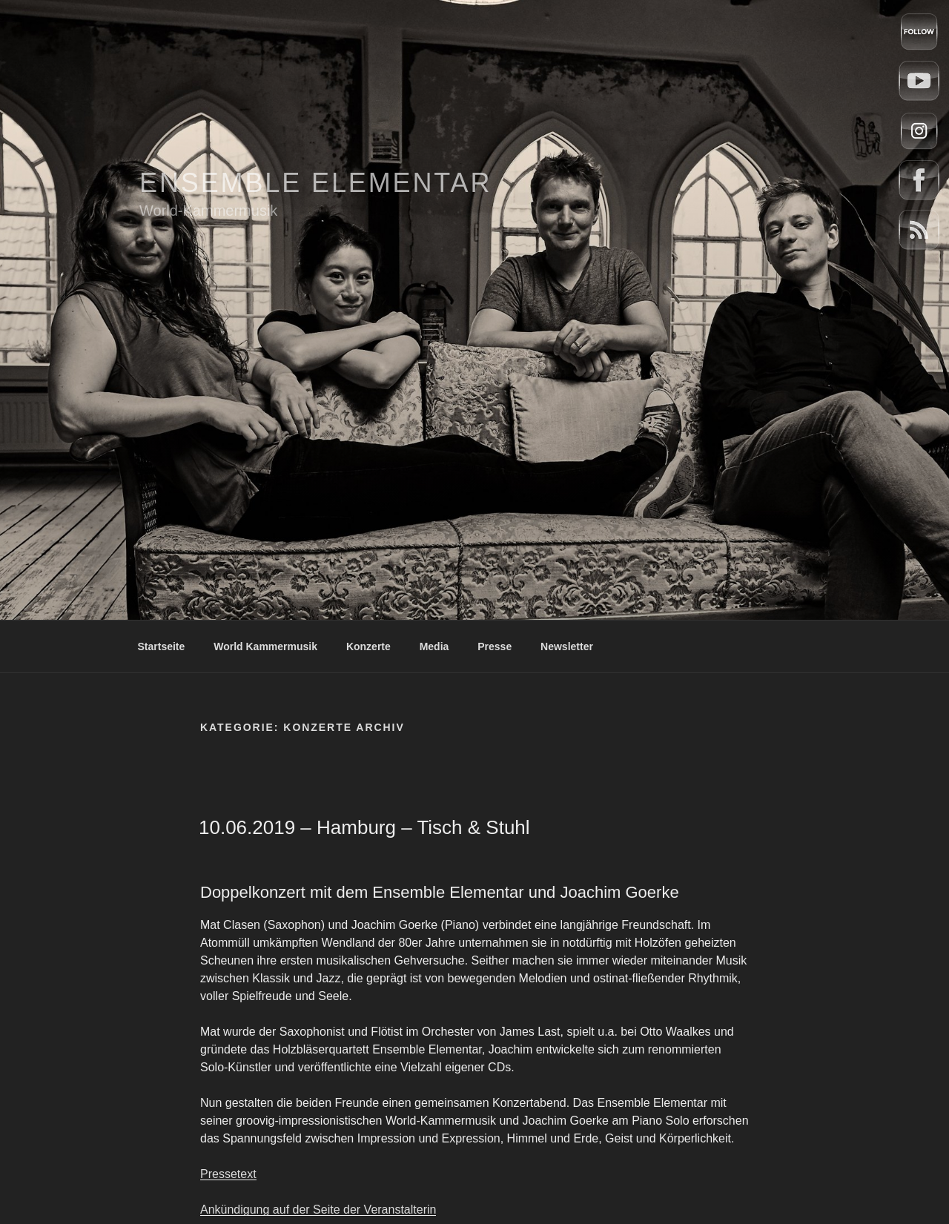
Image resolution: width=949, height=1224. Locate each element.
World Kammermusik (265, 646)
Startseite (161, 646)
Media (434, 646)
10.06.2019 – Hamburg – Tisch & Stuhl (364, 827)
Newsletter (566, 646)
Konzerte (368, 646)
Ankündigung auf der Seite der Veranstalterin (318, 1209)
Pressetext (228, 1174)
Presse (494, 646)
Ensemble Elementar (315, 183)
